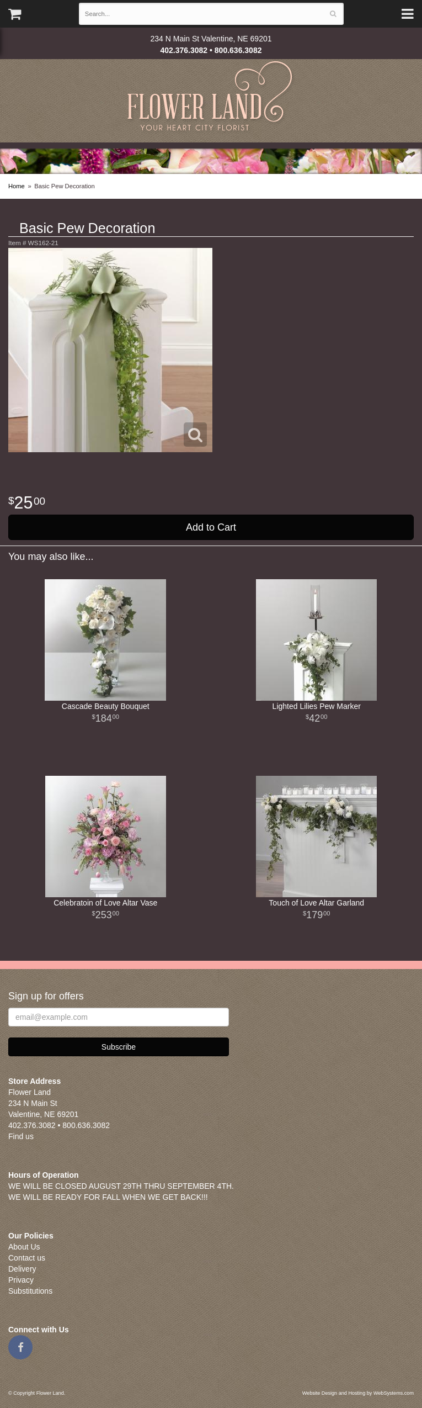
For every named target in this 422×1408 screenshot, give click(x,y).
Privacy (21, 1279)
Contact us (26, 1257)
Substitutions (30, 1291)
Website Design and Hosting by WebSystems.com (358, 1393)
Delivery (22, 1268)
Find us (21, 1136)
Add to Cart (211, 527)
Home (16, 186)
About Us (24, 1246)
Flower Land (211, 97)
